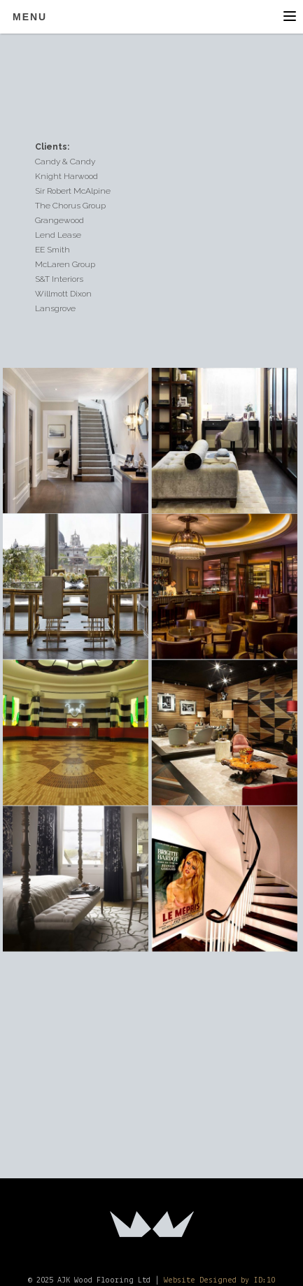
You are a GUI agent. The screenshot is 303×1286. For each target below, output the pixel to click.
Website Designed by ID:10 (219, 1280)
